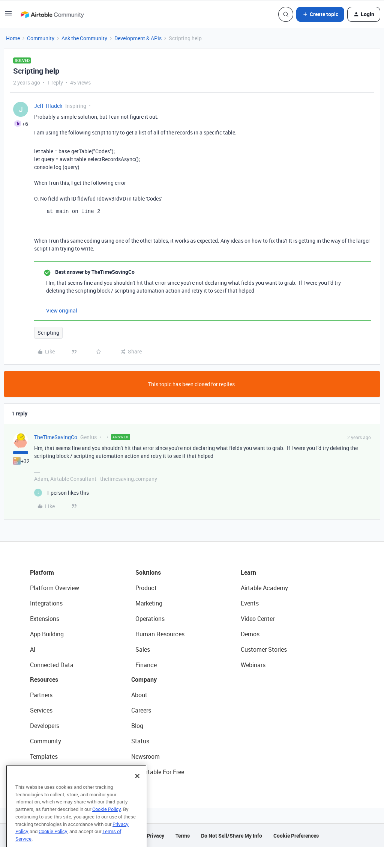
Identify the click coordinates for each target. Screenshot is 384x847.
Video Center (257, 618)
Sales (142, 649)
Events (250, 603)
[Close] (137, 790)
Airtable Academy (264, 588)
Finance (146, 665)
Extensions (44, 618)
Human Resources (159, 634)
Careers (141, 710)
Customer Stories (264, 649)
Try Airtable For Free (157, 772)
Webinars (253, 665)
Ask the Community (84, 38)
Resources (44, 679)
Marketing (148, 603)
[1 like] (61, 493)
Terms (183, 835)
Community (40, 38)
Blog (137, 726)
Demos (250, 634)
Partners (41, 695)
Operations (150, 618)
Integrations (46, 603)
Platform (42, 572)
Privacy (155, 835)
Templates (44, 756)
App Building (47, 634)
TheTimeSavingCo (55, 437)
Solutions (148, 572)
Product (146, 588)
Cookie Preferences (296, 835)
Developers (44, 726)
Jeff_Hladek (48, 105)
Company (144, 679)
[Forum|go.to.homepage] (52, 14)
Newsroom (145, 756)
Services (41, 710)
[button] (8, 15)
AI (33, 649)
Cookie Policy (106, 823)
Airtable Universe (52, 772)
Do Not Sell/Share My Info (231, 835)
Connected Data (52, 665)
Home (13, 38)
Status (140, 741)
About (139, 695)
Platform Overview (54, 588)
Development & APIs (138, 38)
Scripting (48, 332)
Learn (248, 572)
